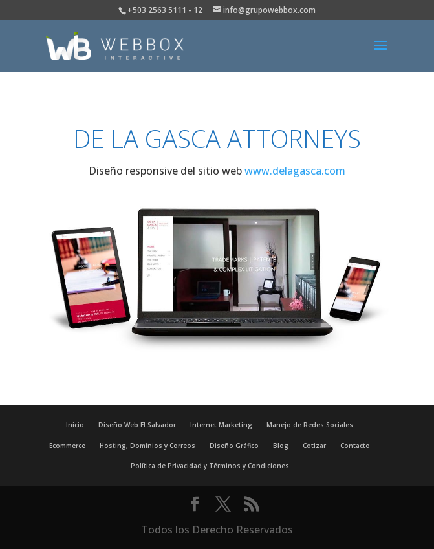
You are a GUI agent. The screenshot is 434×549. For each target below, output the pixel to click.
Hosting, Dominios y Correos (147, 445)
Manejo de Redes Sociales (309, 424)
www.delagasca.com (294, 171)
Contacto (355, 445)
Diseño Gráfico (234, 445)
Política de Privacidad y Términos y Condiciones (210, 465)
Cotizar (314, 445)
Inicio (75, 424)
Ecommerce (67, 445)
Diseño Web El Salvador (137, 424)
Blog (280, 445)
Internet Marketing (221, 424)
